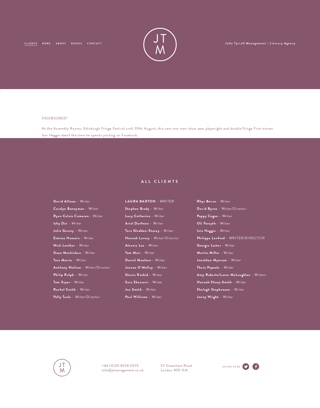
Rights (76, 43)
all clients (160, 181)
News (46, 43)
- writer (71, 201)
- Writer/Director (222, 208)
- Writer (78, 216)
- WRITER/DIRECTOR (231, 238)
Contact (94, 43)
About (61, 43)
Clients (30, 43)
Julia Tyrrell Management (260, 43)
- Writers (231, 274)
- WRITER (149, 201)
